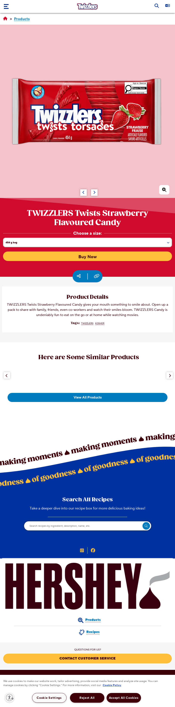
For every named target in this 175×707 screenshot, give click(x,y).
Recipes (93, 632)
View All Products (88, 397)
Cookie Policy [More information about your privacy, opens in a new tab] (112, 685)
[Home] (5, 19)
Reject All (87, 698)
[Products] (22, 19)
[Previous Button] (7, 375)
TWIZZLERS (87, 323)
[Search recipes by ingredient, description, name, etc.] (87, 525)
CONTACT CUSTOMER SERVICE (87, 658)
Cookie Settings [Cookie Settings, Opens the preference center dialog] (49, 698)
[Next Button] (169, 375)
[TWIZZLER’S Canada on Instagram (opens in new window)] (82, 551)
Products (93, 620)
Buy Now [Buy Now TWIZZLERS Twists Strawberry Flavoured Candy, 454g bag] (87, 257)
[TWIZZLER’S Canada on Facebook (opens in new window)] (93, 551)
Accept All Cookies (124, 698)
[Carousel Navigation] (79, 190)
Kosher (99, 323)
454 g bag (88, 243)
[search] (146, 526)
